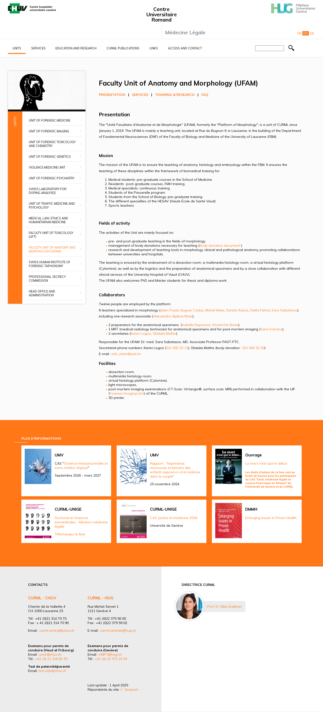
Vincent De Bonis (225, 325)
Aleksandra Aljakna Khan (172, 316)
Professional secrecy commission (47, 278)
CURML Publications (123, 48)
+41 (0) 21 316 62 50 (51, 659)
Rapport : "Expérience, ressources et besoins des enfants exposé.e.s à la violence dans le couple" (175, 470)
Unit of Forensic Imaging (49, 131)
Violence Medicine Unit (47, 167)
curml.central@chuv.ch (56, 630)
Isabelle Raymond (196, 325)
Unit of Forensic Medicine (49, 120)
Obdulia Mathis (164, 333)
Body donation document (219, 245)
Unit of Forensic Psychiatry (51, 178)
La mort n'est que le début (266, 463)
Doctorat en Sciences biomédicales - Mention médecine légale (81, 522)
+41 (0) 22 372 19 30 (111, 659)
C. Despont (129, 689)
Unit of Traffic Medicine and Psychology (52, 205)
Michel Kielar (214, 310)
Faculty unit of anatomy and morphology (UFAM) (52, 249)
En (305, 33)
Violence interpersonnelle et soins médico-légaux (81, 465)
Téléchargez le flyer (70, 534)
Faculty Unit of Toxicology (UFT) (51, 235)
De (312, 33)
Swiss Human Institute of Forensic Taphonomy (49, 264)
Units (16, 48)
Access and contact (185, 48)
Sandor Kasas (237, 310)
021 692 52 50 (253, 348)
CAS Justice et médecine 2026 (173, 518)
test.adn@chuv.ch (52, 671)
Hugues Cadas (191, 310)
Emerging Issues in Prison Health (271, 518)
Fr (299, 33)
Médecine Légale (185, 32)
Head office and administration (42, 293)
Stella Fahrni (260, 310)
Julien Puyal (169, 310)
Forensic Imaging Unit (127, 393)
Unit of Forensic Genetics (50, 156)
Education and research (75, 48)
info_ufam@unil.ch (126, 354)
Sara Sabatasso (284, 310)
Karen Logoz (141, 333)
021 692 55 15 (177, 348)
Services (38, 48)
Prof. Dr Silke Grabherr (224, 606)
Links (154, 48)
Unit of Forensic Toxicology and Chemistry (52, 144)
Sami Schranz (271, 329)
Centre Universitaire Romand (161, 14)
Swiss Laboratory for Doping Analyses (47, 191)
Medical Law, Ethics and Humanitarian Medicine (48, 220)
